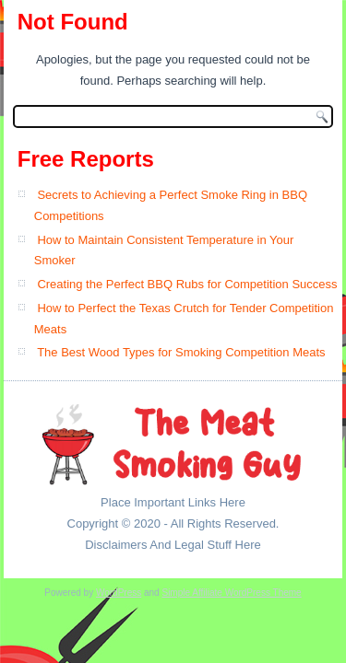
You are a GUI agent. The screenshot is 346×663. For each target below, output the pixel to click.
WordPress (118, 592)
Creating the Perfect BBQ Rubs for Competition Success (187, 284)
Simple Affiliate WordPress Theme (231, 592)
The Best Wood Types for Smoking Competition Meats (181, 352)
